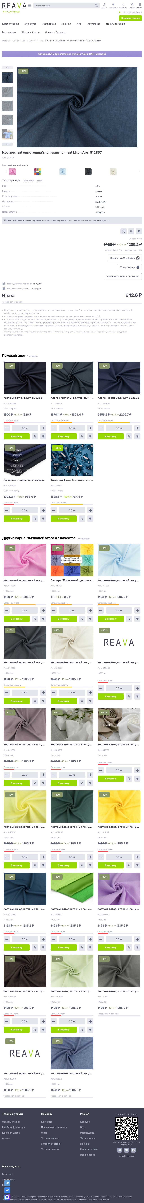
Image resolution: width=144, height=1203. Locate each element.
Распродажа (87, 1132)
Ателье (6, 1138)
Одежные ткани (11, 1121)
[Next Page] (7, 144)
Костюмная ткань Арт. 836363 (23, 397)
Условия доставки (51, 1143)
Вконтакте (8, 1174)
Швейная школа (11, 1132)
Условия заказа (49, 1138)
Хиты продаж (87, 1138)
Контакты (46, 1121)
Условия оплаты (50, 1149)
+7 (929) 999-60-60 (132, 12)
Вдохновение (87, 1154)
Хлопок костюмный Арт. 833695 (118, 397)
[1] (7, 77)
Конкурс (85, 1121)
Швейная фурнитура (13, 1127)
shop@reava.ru (126, 1156)
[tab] (11, 180)
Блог (82, 1127)
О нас (44, 1132)
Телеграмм (8, 1179)
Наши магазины (89, 1149)
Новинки (85, 1143)
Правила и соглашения (54, 1127)
